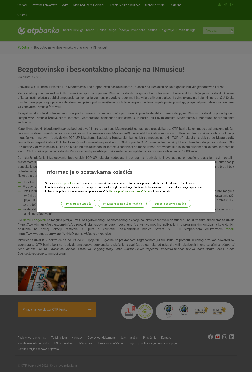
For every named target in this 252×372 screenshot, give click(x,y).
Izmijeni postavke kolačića (170, 203)
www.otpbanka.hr (66, 183)
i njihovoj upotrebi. (160, 191)
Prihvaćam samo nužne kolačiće (122, 203)
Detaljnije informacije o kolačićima (129, 191)
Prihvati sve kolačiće (78, 203)
